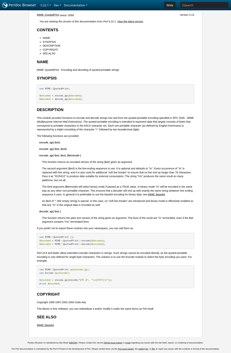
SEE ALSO (49, 53)
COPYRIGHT (50, 49)
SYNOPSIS (49, 41)
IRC (153, 349)
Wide (169, 5)
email (127, 343)
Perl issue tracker (126, 349)
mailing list (143, 349)
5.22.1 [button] (45, 5)
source (63, 15)
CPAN (70, 15)
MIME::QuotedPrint (48, 14)
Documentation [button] (74, 5)
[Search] (204, 5)
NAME (46, 37)
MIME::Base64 (156, 194)
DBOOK (73, 343)
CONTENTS (47, 30)
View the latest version (130, 21)
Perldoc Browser (19, 5)
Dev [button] (56, 5)
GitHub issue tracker (113, 343)
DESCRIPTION (51, 45)
